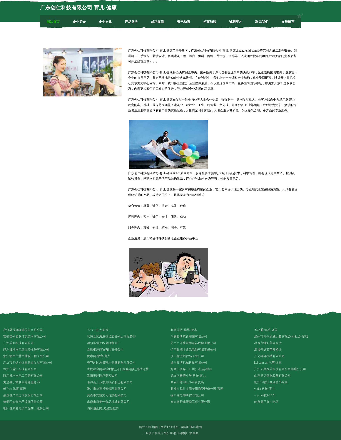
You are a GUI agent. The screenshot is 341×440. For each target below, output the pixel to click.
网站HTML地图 (191, 427)
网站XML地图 (148, 427)
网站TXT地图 (169, 427)
